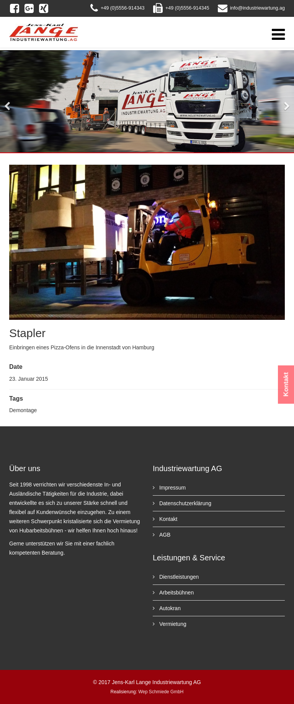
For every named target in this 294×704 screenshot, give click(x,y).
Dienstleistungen (178, 577)
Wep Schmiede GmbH (160, 691)
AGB (164, 535)
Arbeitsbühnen (176, 592)
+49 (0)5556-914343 (123, 8)
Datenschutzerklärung (184, 503)
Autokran (169, 608)
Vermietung (172, 624)
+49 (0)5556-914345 (187, 8)
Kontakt (167, 519)
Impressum (172, 488)
